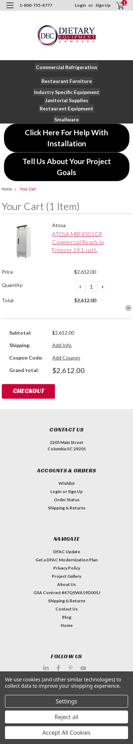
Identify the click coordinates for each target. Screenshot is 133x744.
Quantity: (12, 285)
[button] (66, 67)
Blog (66, 617)
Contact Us (66, 609)
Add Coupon (66, 358)
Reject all (66, 717)
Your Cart (28, 189)
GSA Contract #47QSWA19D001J (66, 592)
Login (80, 5)
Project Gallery (66, 576)
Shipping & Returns (66, 507)
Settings (66, 701)
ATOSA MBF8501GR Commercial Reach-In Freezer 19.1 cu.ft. (78, 242)
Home (7, 189)
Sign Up (102, 5)
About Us (66, 584)
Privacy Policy (66, 568)
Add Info (62, 345)
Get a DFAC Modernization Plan (66, 559)
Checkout (28, 391)
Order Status (66, 499)
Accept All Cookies (67, 733)
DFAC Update (66, 551)
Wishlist (67, 483)
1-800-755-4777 (36, 5)
